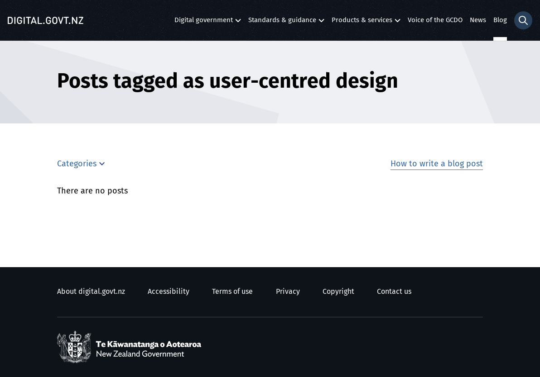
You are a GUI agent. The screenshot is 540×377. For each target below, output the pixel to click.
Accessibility (168, 291)
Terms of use (232, 291)
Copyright (338, 291)
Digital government (203, 22)
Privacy (288, 291)
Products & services (362, 22)
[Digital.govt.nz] (45, 20)
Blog (500, 20)
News (478, 20)
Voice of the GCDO (435, 20)
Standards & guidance (282, 22)
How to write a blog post (437, 164)
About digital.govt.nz (91, 291)
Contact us (394, 291)
